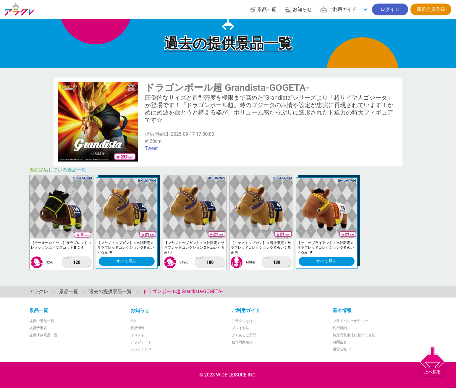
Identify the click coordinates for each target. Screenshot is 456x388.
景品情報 (137, 328)
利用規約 (340, 328)
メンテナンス (141, 349)
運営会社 (342, 349)
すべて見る (126, 261)
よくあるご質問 (244, 335)
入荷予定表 (38, 328)
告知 (134, 321)
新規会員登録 (431, 9)
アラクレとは (242, 321)
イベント (137, 335)
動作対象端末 (242, 342)
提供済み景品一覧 (43, 335)
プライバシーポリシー (350, 321)
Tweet (151, 148)
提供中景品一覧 (41, 321)
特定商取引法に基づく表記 (354, 335)
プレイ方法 (240, 328)
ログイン (390, 9)
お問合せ (340, 342)
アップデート (141, 342)
